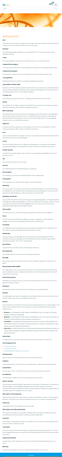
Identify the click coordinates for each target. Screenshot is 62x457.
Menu (6, 5)
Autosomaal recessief (10, 348)
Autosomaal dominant (10, 346)
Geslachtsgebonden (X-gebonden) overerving (16, 351)
